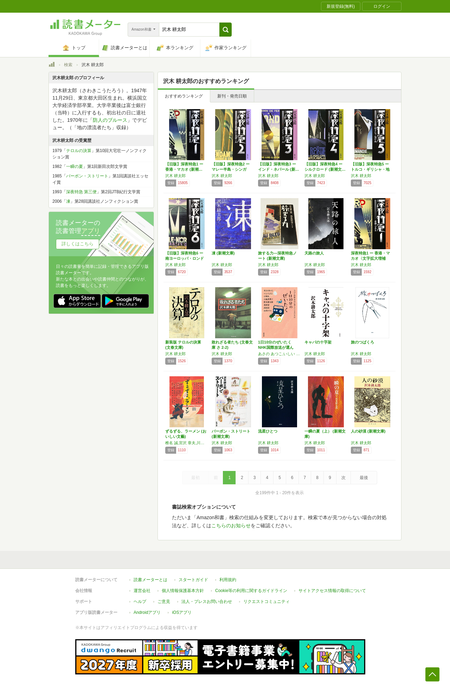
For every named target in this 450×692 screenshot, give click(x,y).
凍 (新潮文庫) (223, 253)
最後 (364, 477)
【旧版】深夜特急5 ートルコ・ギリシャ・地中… (370, 169)
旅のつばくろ (362, 342)
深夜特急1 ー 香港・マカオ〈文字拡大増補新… (370, 258)
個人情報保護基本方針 (183, 591)
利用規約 (227, 580)
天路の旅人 (314, 253)
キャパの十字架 (318, 342)
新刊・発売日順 (232, 96)
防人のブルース (110, 120)
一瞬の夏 (74, 166)
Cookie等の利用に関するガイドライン (251, 591)
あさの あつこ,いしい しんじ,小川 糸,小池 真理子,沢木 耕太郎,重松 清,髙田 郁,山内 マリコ (279, 354)
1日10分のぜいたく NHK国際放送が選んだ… (276, 347)
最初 (195, 477)
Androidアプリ (147, 612)
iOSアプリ (182, 612)
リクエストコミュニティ (266, 601)
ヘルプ (140, 601)
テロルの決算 (78, 150)
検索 (68, 64)
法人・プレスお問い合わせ (206, 601)
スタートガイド (193, 580)
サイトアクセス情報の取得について (332, 591)
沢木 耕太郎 (175, 176)
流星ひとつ (267, 431)
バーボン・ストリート (87, 176)
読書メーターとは (150, 580)
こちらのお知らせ (231, 525)
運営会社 (142, 591)
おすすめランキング (184, 96)
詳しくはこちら (78, 243)
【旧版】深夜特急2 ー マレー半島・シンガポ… (231, 169)
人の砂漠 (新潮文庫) (368, 431)
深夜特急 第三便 (81, 191)
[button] (225, 30)
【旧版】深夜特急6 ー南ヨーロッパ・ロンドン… (184, 258)
